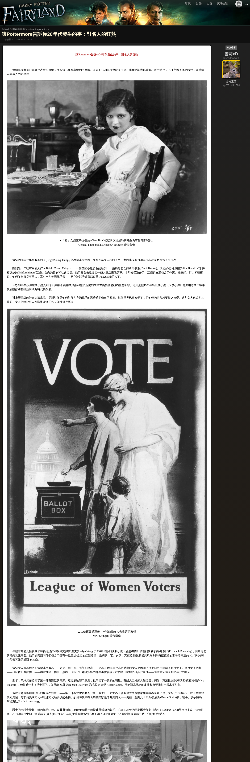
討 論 (199, 3)
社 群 (209, 3)
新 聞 (188, 3)
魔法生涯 (222, 3)
